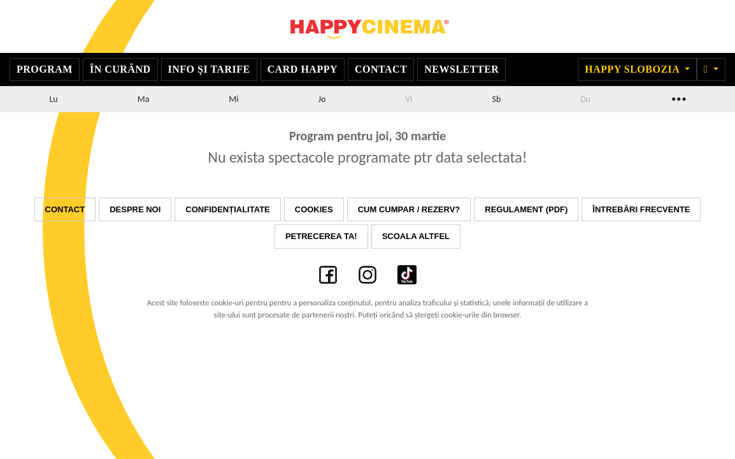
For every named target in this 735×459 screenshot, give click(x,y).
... (677, 97)
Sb (496, 99)
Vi (408, 99)
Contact (381, 69)
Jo (322, 99)
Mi (233, 99)
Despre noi (135, 209)
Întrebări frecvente (641, 209)
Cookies (314, 209)
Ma (144, 99)
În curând (120, 69)
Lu (53, 99)
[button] (711, 69)
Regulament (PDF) (526, 209)
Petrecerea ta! (321, 236)
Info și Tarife (209, 69)
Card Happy (303, 69)
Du (585, 99)
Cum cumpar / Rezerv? (409, 209)
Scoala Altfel (416, 236)
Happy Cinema (367, 26)
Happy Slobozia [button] (633, 69)
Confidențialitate (227, 209)
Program (45, 69)
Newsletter (461, 69)
